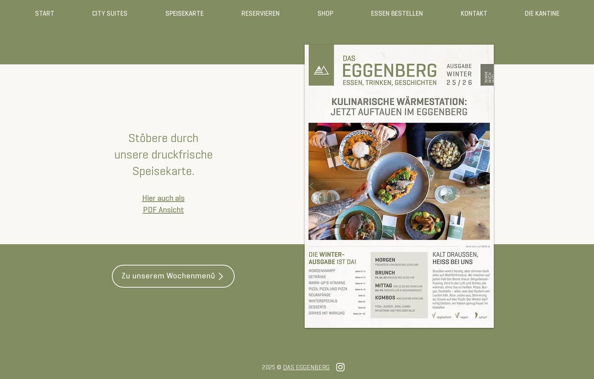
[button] (399, 186)
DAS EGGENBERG (306, 368)
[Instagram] (340, 367)
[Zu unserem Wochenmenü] (173, 276)
